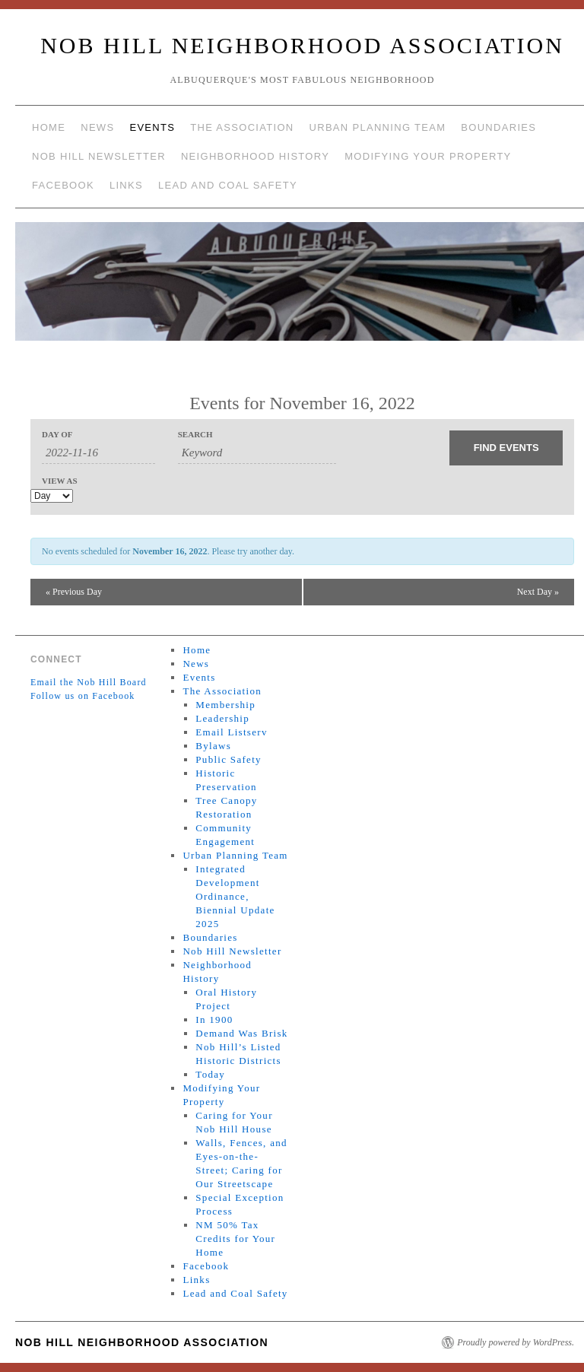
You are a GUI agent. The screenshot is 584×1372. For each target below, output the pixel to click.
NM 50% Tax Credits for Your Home (235, 1238)
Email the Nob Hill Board (88, 682)
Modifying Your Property (427, 156)
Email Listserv (231, 732)
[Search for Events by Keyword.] (257, 453)
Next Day (538, 591)
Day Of (57, 434)
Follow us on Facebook (82, 696)
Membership (225, 704)
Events (152, 127)
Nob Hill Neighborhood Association (302, 45)
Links (126, 185)
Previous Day (74, 591)
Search (195, 434)
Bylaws (213, 745)
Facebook (63, 185)
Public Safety (228, 759)
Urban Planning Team (377, 127)
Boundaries (498, 127)
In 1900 (214, 1019)
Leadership (222, 718)
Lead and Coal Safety (227, 185)
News (97, 127)
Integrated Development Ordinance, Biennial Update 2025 (235, 896)
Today (210, 1074)
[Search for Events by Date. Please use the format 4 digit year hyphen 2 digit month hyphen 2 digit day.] (98, 453)
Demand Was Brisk (241, 1033)
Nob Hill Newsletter (99, 156)
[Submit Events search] (506, 447)
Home (48, 127)
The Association (242, 127)
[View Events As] (51, 496)
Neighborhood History (255, 156)
